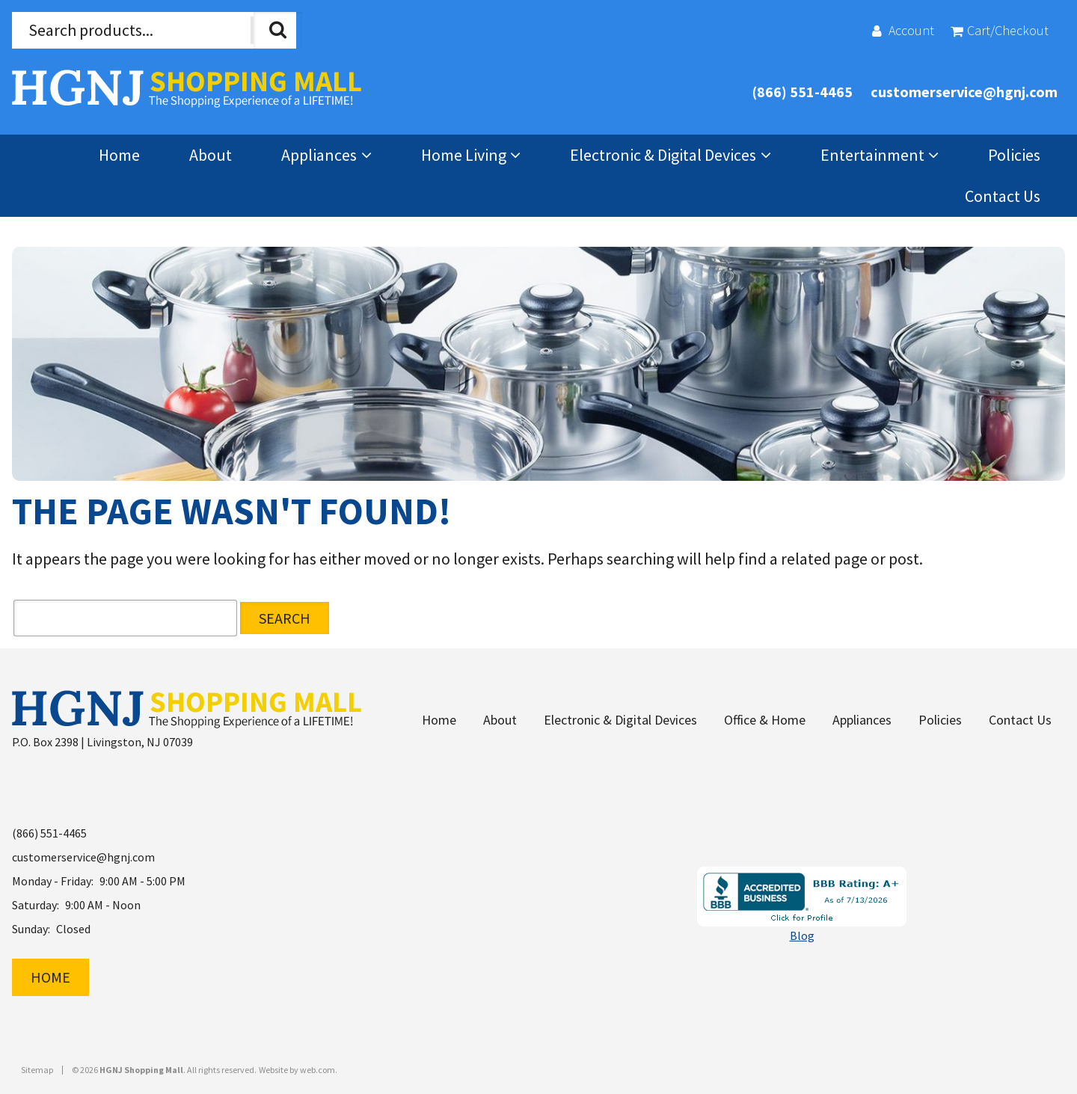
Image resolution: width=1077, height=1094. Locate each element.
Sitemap (37, 1066)
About (210, 154)
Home (119, 154)
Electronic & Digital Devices (663, 154)
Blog (802, 931)
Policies (1014, 154)
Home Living (463, 154)
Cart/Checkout (1008, 30)
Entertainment (872, 154)
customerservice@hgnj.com (964, 91)
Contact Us (1002, 195)
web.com (317, 1066)
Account (911, 30)
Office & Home (765, 716)
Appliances (319, 154)
